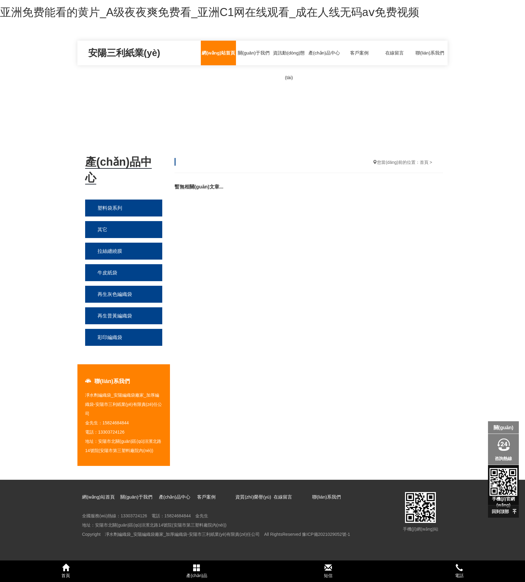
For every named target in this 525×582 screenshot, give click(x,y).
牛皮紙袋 (107, 272)
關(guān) (504, 427)
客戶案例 (359, 52)
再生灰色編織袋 (114, 294)
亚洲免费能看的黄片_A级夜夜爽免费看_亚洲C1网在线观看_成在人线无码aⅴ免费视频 (209, 12)
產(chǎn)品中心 (324, 52)
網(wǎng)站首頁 (218, 52)
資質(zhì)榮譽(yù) (253, 496)
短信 (328, 571)
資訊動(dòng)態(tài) (289, 65)
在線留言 (394, 52)
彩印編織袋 (109, 337)
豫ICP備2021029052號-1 (326, 534)
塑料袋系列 (109, 208)
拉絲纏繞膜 (109, 251)
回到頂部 (500, 511)
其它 (102, 229)
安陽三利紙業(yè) (124, 53)
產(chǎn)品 (197, 571)
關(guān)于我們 (254, 52)
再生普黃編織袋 (114, 315)
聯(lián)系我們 (429, 52)
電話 (459, 571)
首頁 (424, 162)
